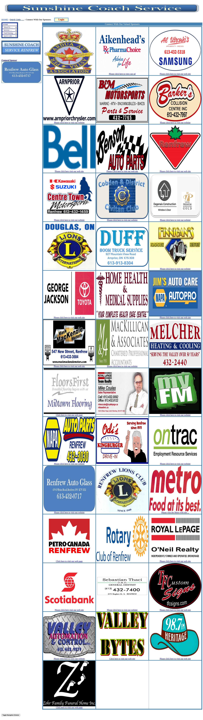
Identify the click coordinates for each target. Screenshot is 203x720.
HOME (4, 20)
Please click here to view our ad (122, 74)
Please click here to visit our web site (175, 74)
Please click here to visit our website (69, 122)
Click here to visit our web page (69, 415)
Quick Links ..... (17, 20)
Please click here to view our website (69, 659)
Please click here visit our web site (69, 171)
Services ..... (8, 30)
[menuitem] (9, 24)
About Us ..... (8, 27)
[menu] (9, 30)
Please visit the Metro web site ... (175, 512)
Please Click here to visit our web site (122, 171)
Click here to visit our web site (122, 659)
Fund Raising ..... (9, 33)
